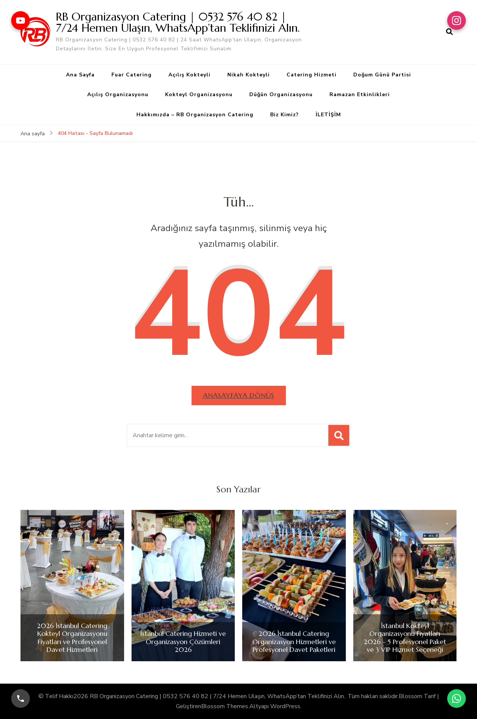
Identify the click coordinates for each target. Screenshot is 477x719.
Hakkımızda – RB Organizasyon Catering (194, 114)
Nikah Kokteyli (248, 74)
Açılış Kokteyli (189, 74)
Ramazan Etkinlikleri (359, 94)
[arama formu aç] (449, 32)
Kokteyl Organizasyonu (199, 94)
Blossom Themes (224, 706)
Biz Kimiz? (284, 114)
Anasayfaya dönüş (238, 395)
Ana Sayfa (80, 74)
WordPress (285, 706)
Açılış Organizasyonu (117, 94)
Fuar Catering (131, 74)
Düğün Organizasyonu (281, 94)
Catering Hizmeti (312, 74)
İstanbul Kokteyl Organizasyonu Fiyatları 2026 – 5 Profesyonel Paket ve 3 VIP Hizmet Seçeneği (405, 638)
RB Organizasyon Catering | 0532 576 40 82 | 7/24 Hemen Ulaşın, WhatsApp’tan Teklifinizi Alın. (178, 22)
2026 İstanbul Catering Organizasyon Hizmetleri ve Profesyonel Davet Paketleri (294, 642)
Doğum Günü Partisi (382, 74)
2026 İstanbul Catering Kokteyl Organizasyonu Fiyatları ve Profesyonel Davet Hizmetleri (72, 638)
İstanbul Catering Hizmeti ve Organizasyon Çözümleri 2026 (183, 642)
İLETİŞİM (328, 114)
